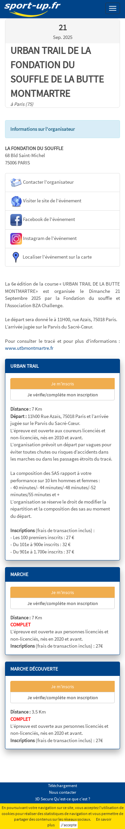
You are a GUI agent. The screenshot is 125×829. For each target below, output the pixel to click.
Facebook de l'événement (42, 220)
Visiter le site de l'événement (45, 201)
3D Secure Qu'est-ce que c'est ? (62, 799)
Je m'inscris (62, 384)
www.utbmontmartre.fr (29, 348)
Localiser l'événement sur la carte (51, 257)
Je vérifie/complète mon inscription (62, 395)
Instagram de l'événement (43, 239)
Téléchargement (62, 785)
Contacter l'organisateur (42, 182)
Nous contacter (62, 792)
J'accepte (69, 824)
